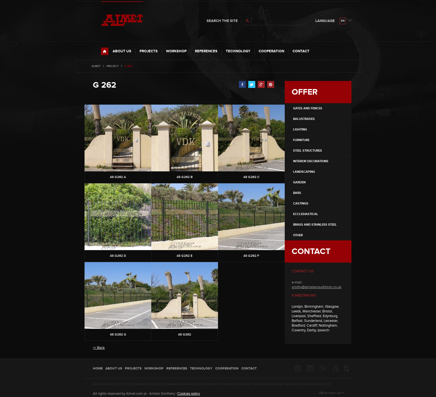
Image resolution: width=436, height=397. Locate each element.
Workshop (176, 51)
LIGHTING (300, 129)
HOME (104, 51)
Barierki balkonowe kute (183, 384)
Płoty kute (125, 384)
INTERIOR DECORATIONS (310, 161)
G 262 (104, 85)
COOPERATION (271, 51)
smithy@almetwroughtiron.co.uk (316, 287)
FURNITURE (301, 140)
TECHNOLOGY (238, 51)
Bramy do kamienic (105, 384)
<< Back (99, 348)
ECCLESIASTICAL (305, 214)
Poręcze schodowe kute (150, 384)
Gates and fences (307, 108)
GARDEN (299, 182)
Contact (301, 51)
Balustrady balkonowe (284, 384)
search (247, 21)
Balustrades (304, 119)
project (112, 66)
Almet (96, 66)
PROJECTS (149, 51)
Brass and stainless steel (315, 224)
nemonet (331, 392)
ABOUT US (122, 51)
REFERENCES (206, 51)
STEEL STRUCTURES (307, 150)
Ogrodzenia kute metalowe (218, 384)
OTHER (298, 235)
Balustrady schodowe (252, 384)
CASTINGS (300, 203)
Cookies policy (188, 393)
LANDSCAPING (304, 172)
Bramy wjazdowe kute (316, 384)
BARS (297, 193)
